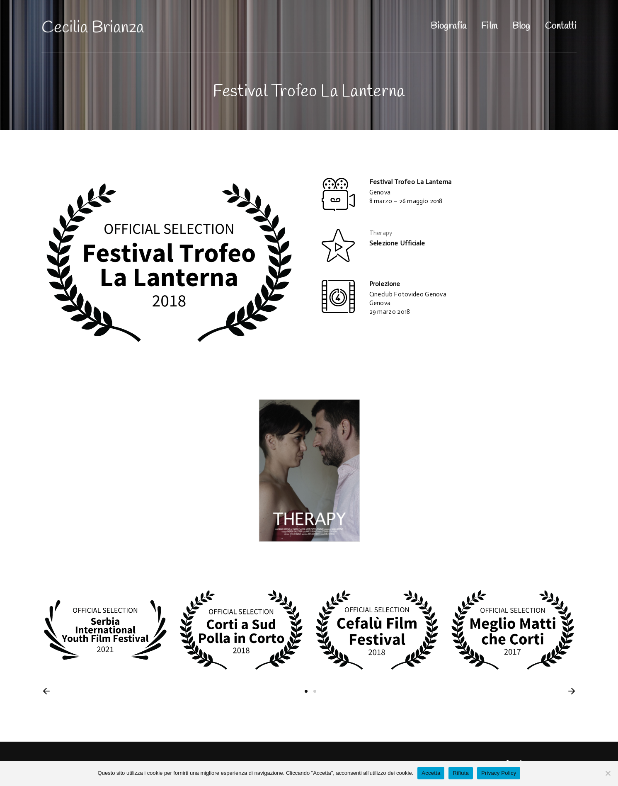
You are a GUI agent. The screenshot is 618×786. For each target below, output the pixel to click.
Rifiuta (461, 773)
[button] (46, 691)
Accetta (431, 773)
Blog (521, 26)
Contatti (561, 26)
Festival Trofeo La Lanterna (410, 182)
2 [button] (314, 691)
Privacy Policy (498, 773)
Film (489, 26)
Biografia (448, 26)
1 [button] (306, 691)
